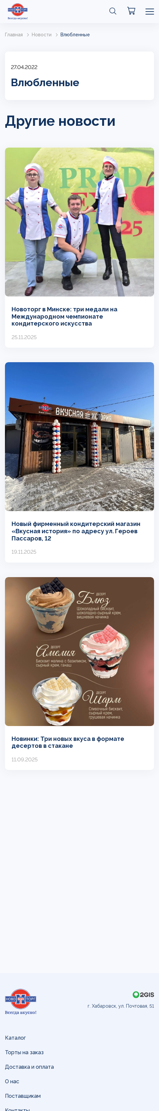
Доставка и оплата (29, 1067)
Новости (42, 34)
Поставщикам (23, 1096)
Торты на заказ (24, 1052)
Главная (14, 34)
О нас (12, 1081)
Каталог (15, 1038)
